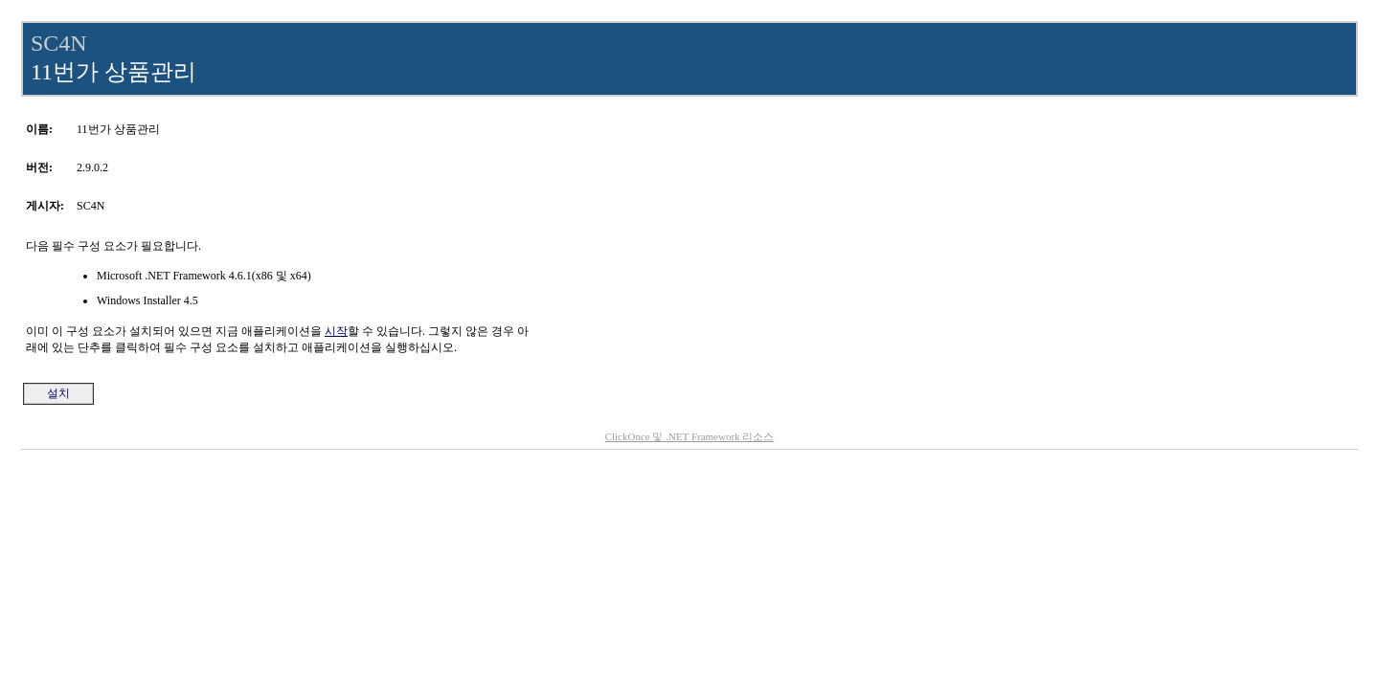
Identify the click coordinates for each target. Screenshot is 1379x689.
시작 (336, 331)
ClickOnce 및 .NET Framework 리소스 (690, 436)
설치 (58, 393)
